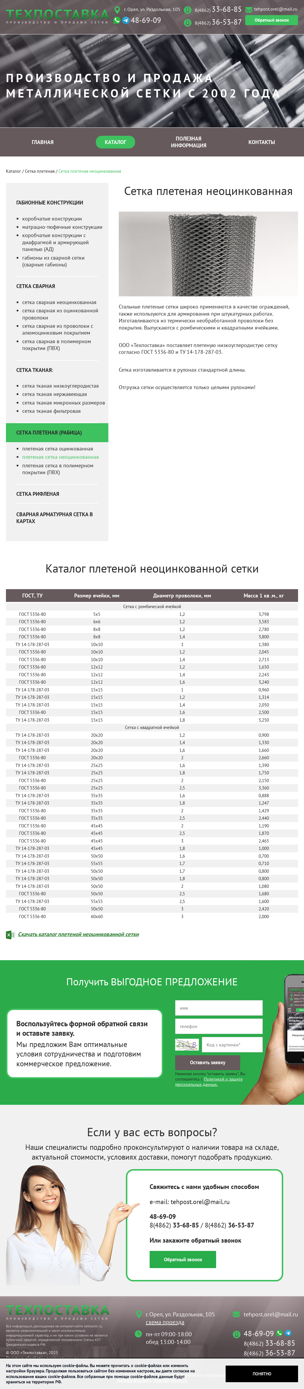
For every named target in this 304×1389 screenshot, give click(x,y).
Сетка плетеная (40, 171)
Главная (42, 142)
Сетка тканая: (34, 370)
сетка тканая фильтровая (51, 410)
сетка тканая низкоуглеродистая (60, 385)
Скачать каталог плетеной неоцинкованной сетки (78, 934)
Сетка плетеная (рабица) (49, 432)
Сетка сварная (35, 286)
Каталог (115, 142)
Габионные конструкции (49, 202)
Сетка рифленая (37, 493)
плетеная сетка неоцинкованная (60, 456)
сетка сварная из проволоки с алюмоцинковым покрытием (57, 329)
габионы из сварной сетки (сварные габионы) (53, 261)
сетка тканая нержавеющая (54, 394)
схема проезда (165, 1322)
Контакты (261, 142)
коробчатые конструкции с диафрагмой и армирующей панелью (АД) (55, 242)
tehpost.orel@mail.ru (275, 9)
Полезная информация (188, 142)
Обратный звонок (272, 20)
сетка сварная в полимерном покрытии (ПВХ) (56, 344)
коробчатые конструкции (52, 218)
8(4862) (218, 10)
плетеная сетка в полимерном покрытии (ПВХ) (58, 469)
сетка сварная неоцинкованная (59, 302)
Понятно (262, 1374)
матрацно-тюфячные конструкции (62, 226)
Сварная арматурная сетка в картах (54, 518)
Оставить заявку (207, 1062)
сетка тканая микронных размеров (63, 402)
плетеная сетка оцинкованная (57, 448)
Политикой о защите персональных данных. (209, 1081)
